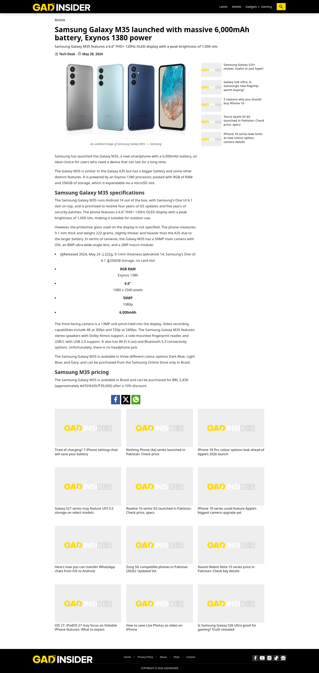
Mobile (236, 7)
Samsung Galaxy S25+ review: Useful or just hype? (243, 67)
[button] (258, 7)
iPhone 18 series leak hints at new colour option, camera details (243, 138)
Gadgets (251, 7)
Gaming (266, 7)
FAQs (177, 657)
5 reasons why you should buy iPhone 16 (242, 101)
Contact (190, 657)
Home (127, 657)
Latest (223, 7)
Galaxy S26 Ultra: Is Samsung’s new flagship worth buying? (241, 86)
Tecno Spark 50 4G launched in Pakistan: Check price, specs (244, 120)
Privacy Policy (145, 657)
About (163, 657)
